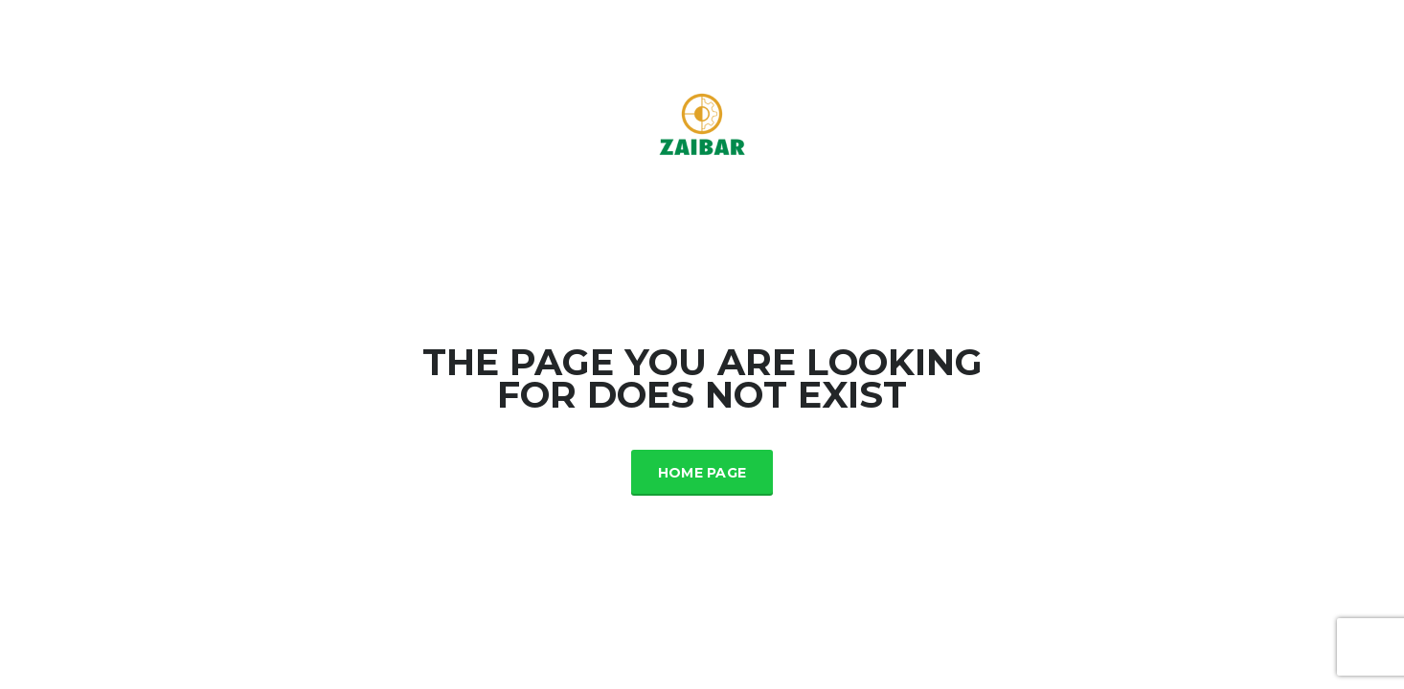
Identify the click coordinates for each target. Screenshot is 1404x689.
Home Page (702, 472)
